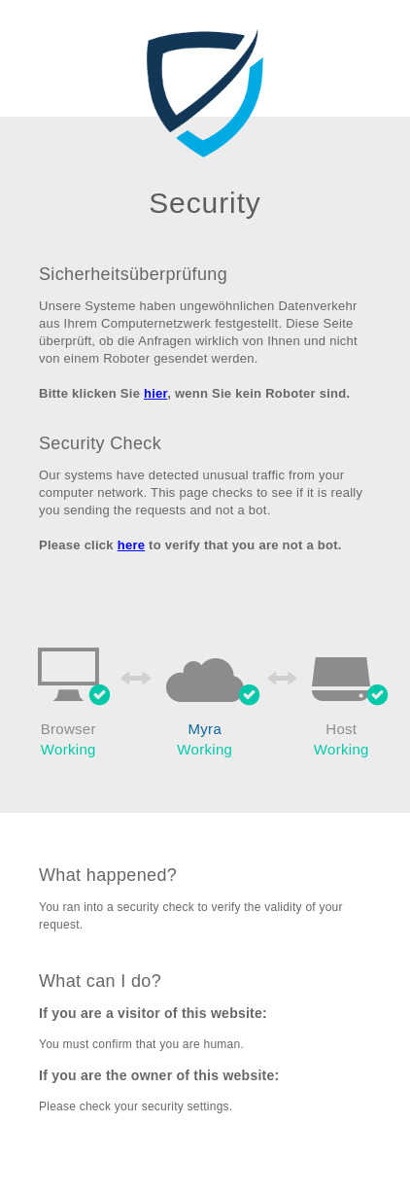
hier (155, 393)
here (132, 545)
